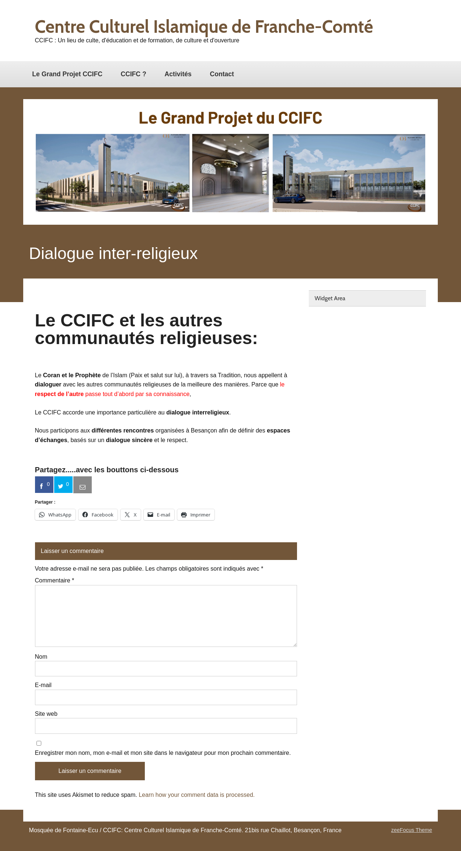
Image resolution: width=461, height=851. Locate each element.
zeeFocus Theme (411, 830)
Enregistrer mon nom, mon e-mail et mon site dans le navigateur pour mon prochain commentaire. (163, 753)
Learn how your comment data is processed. (197, 795)
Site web (46, 714)
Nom (41, 657)
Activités (178, 74)
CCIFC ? (133, 74)
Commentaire (54, 581)
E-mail (43, 685)
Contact (222, 74)
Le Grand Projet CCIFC (67, 74)
